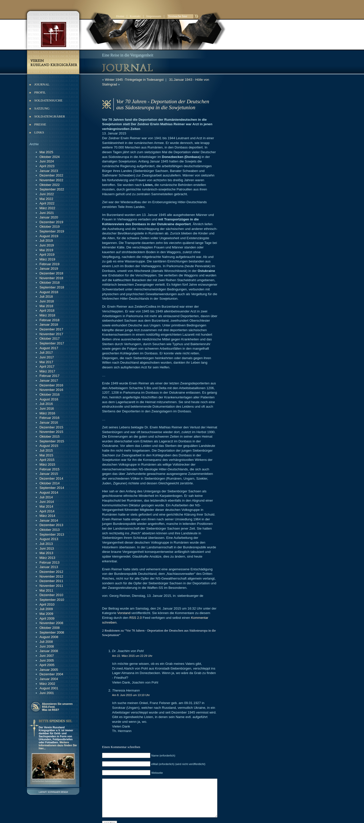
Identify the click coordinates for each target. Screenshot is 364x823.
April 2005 (47, 665)
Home (120, 16)
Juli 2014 (46, 497)
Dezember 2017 (51, 329)
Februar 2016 (50, 418)
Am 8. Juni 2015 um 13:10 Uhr (131, 639)
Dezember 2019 (51, 222)
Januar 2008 (49, 651)
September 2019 (52, 231)
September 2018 (52, 287)
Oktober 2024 (50, 157)
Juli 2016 (46, 404)
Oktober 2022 (50, 185)
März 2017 (47, 371)
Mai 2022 (46, 199)
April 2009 (47, 618)
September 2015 (52, 441)
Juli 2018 (46, 296)
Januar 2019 (49, 268)
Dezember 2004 (51, 674)
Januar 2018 (49, 324)
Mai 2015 (46, 455)
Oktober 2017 (50, 338)
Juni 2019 (47, 245)
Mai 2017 (46, 362)
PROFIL (40, 92)
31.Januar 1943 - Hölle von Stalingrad (197, 79)
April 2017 (47, 366)
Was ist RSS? (50, 709)
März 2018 (47, 315)
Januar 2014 (49, 520)
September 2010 (52, 600)
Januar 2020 (49, 217)
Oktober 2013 (50, 530)
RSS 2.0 (115, 571)
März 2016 (47, 413)
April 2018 (47, 310)
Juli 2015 (46, 450)
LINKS (39, 132)
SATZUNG (42, 108)
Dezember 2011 (51, 581)
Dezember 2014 (51, 478)
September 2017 (52, 343)
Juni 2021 (47, 213)
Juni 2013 (47, 548)
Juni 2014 (47, 502)
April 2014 (47, 511)
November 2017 (51, 334)
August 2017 (49, 348)
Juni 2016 (47, 408)
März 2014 (47, 516)
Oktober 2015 (50, 436)
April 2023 (47, 166)
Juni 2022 (47, 194)
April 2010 (47, 604)
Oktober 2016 (50, 394)
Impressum (153, 16)
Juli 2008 (46, 642)
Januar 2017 (49, 380)
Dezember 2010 (51, 595)
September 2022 (52, 189)
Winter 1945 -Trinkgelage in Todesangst (134, 79)
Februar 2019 (50, 264)
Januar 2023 (49, 171)
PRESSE (40, 124)
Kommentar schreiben (186, 571)
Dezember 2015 (51, 427)
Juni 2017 (47, 357)
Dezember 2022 (51, 175)
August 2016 (49, 399)
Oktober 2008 (50, 628)
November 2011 (51, 586)
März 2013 (47, 558)
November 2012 (51, 576)
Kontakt (135, 16)
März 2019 (47, 259)
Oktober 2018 (50, 282)
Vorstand (124, 566)
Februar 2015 (50, 469)
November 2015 (51, 432)
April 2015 (47, 460)
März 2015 (47, 464)
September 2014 (52, 488)
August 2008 (49, 637)
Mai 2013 (46, 553)
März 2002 (47, 684)
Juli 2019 (46, 240)
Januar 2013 (49, 567)
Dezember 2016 (51, 385)
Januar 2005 (49, 670)
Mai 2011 (46, 590)
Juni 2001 (47, 693)
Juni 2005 (47, 660)
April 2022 (47, 203)
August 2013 (49, 539)
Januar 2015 (49, 474)
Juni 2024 (47, 161)
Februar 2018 (50, 320)
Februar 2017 (50, 376)
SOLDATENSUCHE (48, 100)
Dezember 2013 (51, 525)
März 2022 (47, 208)
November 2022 (51, 180)
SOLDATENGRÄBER (49, 116)
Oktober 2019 (50, 226)
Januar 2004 (49, 679)
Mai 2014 (46, 506)
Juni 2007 (47, 656)
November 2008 (51, 623)
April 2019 (47, 254)
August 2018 (49, 292)
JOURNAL (42, 84)
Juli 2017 (46, 352)
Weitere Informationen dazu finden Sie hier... (58, 745)
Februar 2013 (50, 562)
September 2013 (52, 534)
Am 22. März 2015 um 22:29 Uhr (132, 604)
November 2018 (51, 278)
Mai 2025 (46, 152)
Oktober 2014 (50, 483)
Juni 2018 (47, 301)
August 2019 (49, 236)
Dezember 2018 (51, 273)
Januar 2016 (49, 422)
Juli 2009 (46, 609)
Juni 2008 (47, 646)
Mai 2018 (46, 306)
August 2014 (49, 492)
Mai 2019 (46, 250)
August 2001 (49, 688)
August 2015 (49, 446)
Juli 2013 (46, 544)
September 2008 (52, 632)
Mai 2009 (46, 614)
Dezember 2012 (51, 572)
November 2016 (51, 390)
